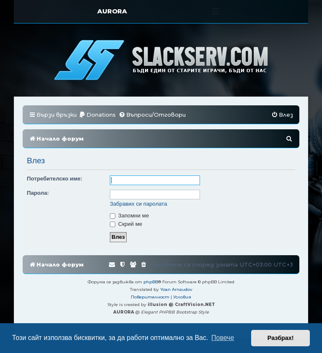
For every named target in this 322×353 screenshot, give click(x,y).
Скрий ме (126, 224)
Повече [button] (222, 337)
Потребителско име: (54, 178)
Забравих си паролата (138, 204)
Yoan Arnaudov (176, 289)
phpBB (150, 282)
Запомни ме (129, 215)
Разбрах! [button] (280, 338)
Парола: (38, 193)
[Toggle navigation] (216, 11)
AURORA (112, 11)
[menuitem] (97, 115)
